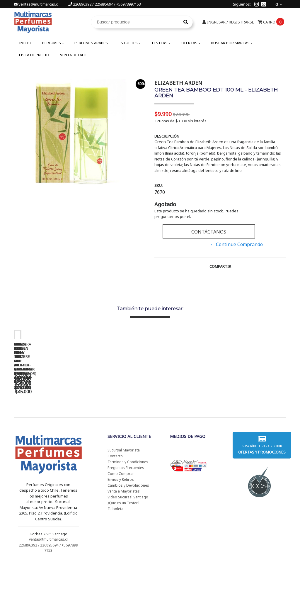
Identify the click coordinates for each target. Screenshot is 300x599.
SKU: (158, 185)
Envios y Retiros (121, 517)
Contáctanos (208, 232)
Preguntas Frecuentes (126, 505)
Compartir (220, 266)
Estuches (128, 42)
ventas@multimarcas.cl (36, 4)
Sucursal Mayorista (124, 487)
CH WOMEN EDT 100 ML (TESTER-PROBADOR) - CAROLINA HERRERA (137, 422)
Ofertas (189, 42)
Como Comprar (121, 511)
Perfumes (51, 42)
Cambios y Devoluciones (128, 523)
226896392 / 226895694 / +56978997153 (104, 4)
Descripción (166, 136)
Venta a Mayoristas (124, 529)
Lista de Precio (34, 54)
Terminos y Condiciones (128, 499)
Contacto (115, 493)
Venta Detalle (74, 54)
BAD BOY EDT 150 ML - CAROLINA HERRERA (218, 419)
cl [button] (277, 3)
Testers (159, 42)
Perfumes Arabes (91, 42)
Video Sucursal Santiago (128, 534)
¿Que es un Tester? (123, 540)
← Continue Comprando (236, 244)
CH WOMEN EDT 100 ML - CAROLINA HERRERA (55, 419)
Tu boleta (115, 546)
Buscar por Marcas (230, 42)
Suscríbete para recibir (262, 483)
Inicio (25, 42)
